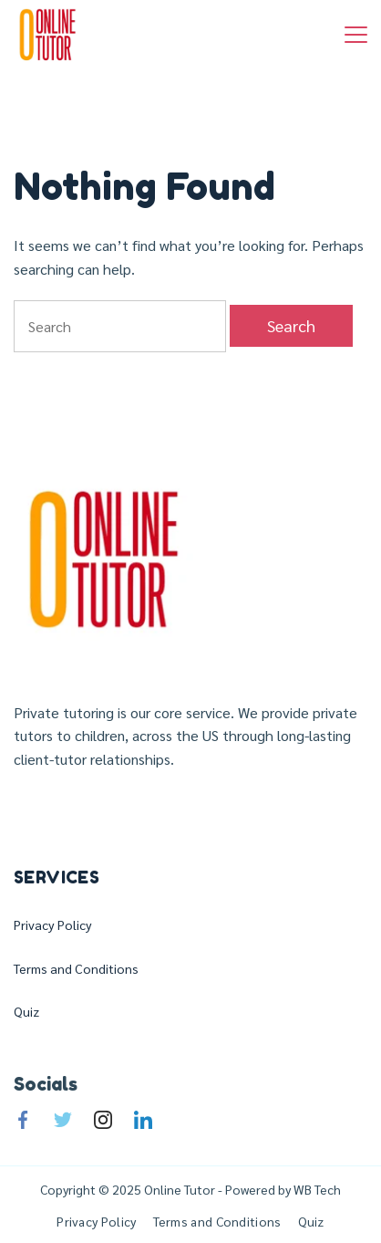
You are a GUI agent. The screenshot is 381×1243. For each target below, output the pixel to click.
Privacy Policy (53, 924)
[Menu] (356, 34)
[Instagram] (103, 1120)
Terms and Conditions (76, 968)
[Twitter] (63, 1120)
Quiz (26, 1011)
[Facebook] (23, 1120)
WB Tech (316, 1189)
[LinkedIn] (143, 1120)
